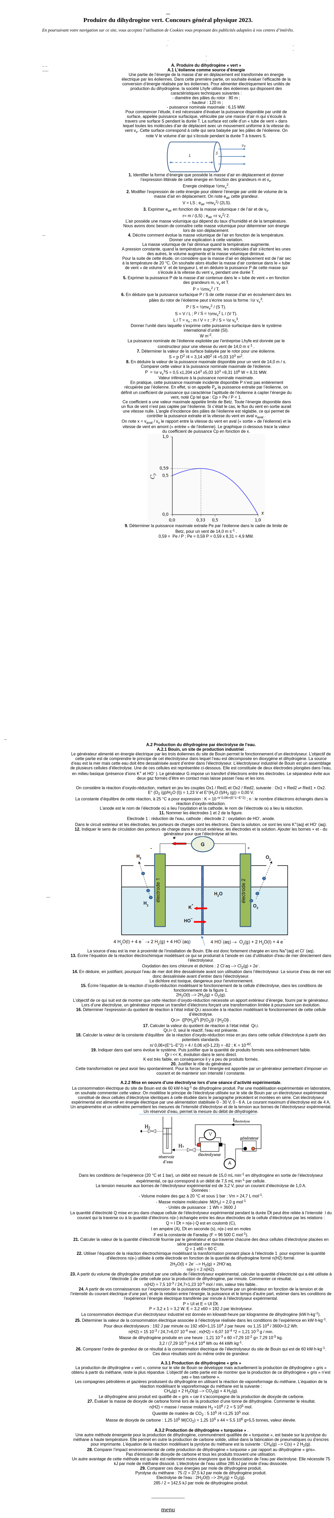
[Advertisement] (81, 154)
